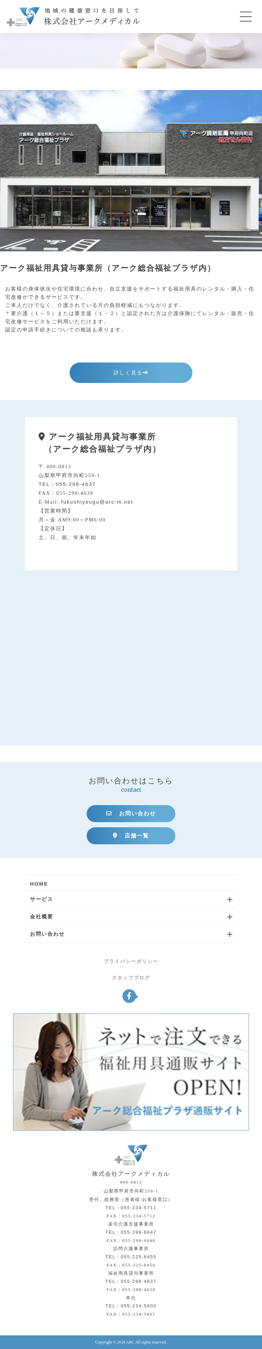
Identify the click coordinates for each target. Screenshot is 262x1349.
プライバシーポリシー (131, 961)
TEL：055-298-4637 (67, 484)
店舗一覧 (131, 836)
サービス (41, 899)
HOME (39, 884)
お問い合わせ (131, 813)
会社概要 (41, 916)
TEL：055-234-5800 (131, 1305)
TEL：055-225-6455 (131, 1256)
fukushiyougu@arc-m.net (97, 502)
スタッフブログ (131, 977)
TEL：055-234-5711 (131, 1207)
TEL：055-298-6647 (131, 1232)
